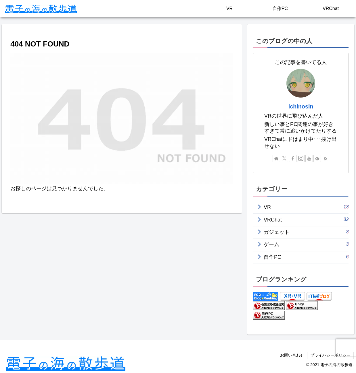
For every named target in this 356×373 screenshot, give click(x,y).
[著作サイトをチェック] (276, 158)
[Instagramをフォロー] (301, 158)
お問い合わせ (292, 355)
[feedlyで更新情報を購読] (317, 158)
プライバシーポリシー (330, 355)
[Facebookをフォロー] (292, 158)
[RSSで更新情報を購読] (325, 158)
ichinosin (300, 106)
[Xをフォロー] (284, 158)
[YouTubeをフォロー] (309, 158)
